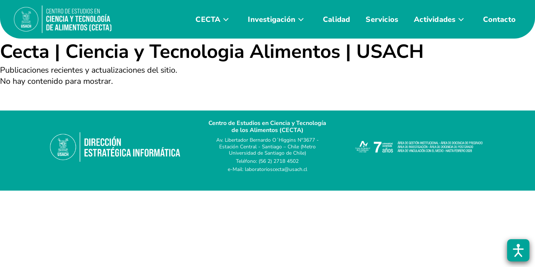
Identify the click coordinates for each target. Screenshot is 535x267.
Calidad (336, 19)
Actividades (434, 19)
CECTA (207, 19)
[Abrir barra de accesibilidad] (518, 250)
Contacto (499, 19)
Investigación (271, 19)
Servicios (382, 19)
